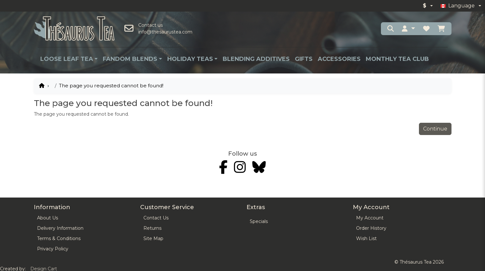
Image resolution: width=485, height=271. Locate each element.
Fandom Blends (130, 59)
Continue (435, 129)
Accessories (339, 59)
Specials (259, 221)
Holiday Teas (190, 59)
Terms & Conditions (59, 238)
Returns (152, 228)
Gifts (304, 59)
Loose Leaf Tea (66, 59)
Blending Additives (256, 59)
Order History (371, 228)
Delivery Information (60, 228)
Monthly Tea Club (397, 59)
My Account (369, 218)
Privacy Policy (52, 249)
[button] (408, 28)
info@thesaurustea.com (165, 32)
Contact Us (156, 218)
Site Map (153, 238)
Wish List (366, 238)
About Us (47, 218)
